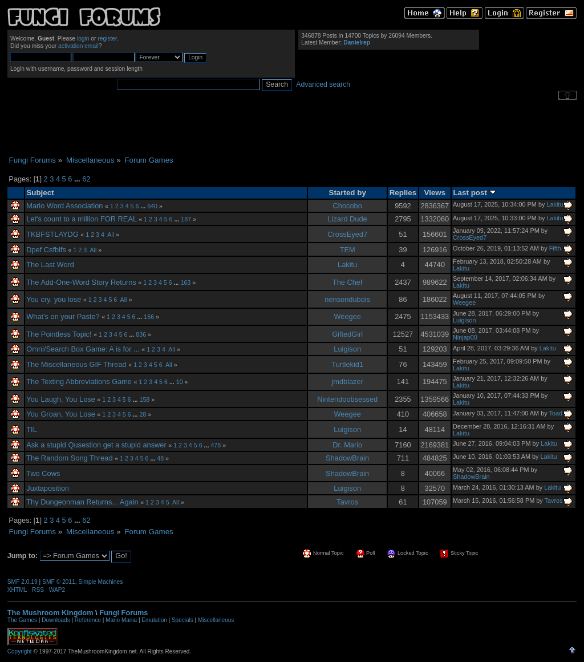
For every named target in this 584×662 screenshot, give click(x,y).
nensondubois (347, 299)
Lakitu (554, 204)
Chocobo (347, 205)
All (110, 234)
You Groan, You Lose (60, 414)
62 (86, 179)
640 (152, 206)
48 (160, 458)
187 (186, 219)
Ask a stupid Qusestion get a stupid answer (96, 445)
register (107, 38)
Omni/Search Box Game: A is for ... (82, 349)
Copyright (19, 651)
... (78, 179)
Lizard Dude (347, 219)
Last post (474, 192)
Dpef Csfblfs (46, 249)
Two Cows (43, 473)
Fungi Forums (123, 612)
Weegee (464, 302)
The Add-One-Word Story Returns (81, 282)
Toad (555, 413)
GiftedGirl (347, 334)
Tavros (347, 502)
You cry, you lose (53, 299)
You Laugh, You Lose (60, 399)
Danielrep (356, 42)
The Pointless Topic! (58, 334)
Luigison (464, 320)
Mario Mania (121, 620)
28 (143, 414)
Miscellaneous (216, 620)
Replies (403, 192)
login (83, 38)
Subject (40, 192)
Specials (182, 620)
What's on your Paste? (62, 316)
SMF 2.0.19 (22, 582)
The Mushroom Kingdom (50, 612)
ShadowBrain (347, 458)
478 (215, 445)
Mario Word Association (64, 205)
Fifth (555, 248)
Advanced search (323, 84)
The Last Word (50, 264)
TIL (31, 429)
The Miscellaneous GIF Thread (76, 364)
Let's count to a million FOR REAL (81, 219)
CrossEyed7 (347, 234)
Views (435, 192)
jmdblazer (347, 381)
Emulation (154, 620)
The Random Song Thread (69, 458)
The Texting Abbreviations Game (79, 381)
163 (186, 282)
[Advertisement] (292, 128)
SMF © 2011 (58, 582)
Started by (347, 192)
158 (145, 399)
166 (149, 316)
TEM (347, 249)
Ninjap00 (465, 337)
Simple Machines (100, 582)
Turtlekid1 (347, 364)
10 (179, 381)
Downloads (56, 620)
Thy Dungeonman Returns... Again (82, 502)
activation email (78, 46)
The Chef (347, 282)
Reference (88, 620)
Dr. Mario (347, 445)
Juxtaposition (47, 488)
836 (141, 334)
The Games (22, 620)
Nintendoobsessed (347, 399)
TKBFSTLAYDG (52, 234)
